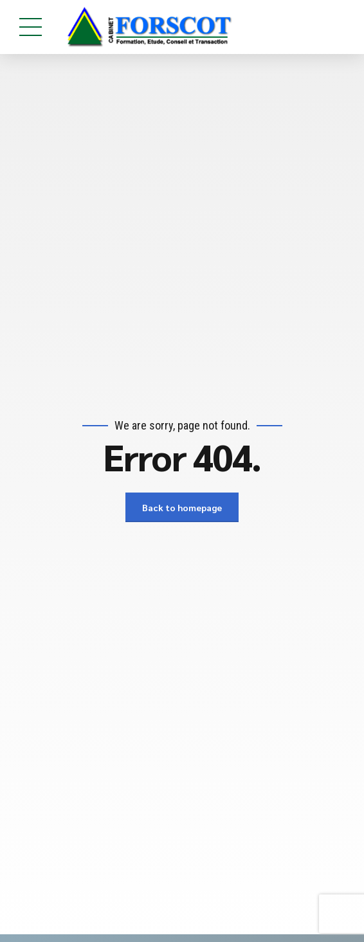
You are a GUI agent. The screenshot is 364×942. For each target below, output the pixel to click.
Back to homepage (182, 507)
